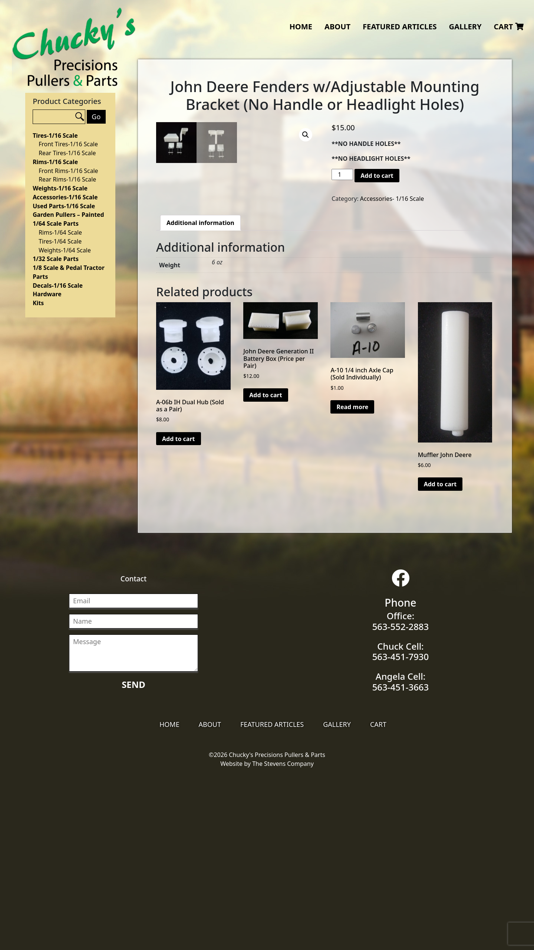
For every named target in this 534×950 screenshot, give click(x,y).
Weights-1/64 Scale (65, 250)
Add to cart (376, 176)
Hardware (47, 294)
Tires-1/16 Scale (55, 135)
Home (300, 26)
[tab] (200, 399)
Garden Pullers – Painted (68, 214)
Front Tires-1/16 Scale (68, 144)
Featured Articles (400, 26)
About (337, 26)
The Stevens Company (283, 940)
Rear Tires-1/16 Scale (67, 153)
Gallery (465, 26)
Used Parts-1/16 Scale (64, 206)
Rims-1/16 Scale (55, 162)
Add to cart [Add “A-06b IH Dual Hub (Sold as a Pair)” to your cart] (178, 614)
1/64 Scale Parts (56, 223)
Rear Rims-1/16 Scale (67, 179)
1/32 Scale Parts (56, 259)
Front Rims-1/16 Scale (68, 171)
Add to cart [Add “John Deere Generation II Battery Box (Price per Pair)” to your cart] (265, 571)
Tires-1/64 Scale (60, 241)
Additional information (200, 399)
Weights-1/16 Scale (60, 188)
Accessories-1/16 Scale (65, 197)
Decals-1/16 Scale (58, 285)
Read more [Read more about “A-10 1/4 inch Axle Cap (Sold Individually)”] (352, 583)
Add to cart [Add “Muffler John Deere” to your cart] (440, 660)
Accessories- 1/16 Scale (392, 199)
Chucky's (74, 46)
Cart (509, 26)
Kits (38, 303)
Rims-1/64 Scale (60, 232)
